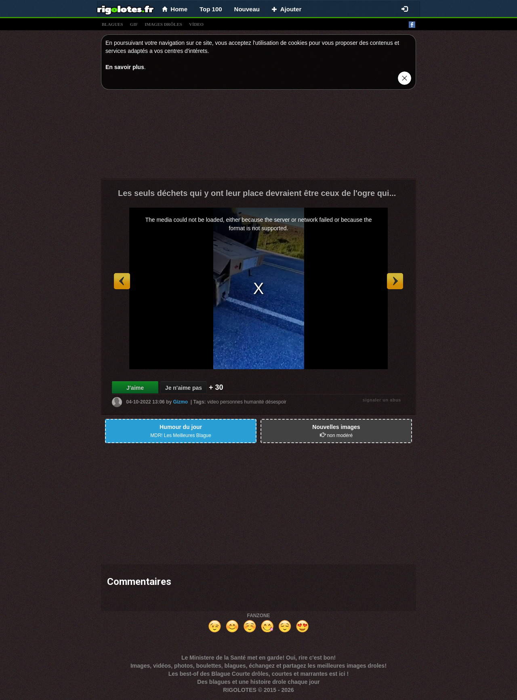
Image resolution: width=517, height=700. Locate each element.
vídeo (196, 24)
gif (134, 24)
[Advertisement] (258, 136)
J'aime (135, 388)
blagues (112, 24)
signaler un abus (382, 399)
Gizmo (180, 402)
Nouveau (247, 9)
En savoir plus (124, 67)
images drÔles (163, 24)
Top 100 (211, 9)
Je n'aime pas (183, 388)
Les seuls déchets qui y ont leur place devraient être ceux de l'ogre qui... (257, 193)
